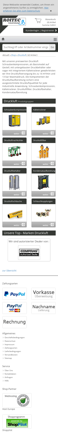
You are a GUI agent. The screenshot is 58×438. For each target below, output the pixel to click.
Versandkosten (11, 354)
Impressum (9, 344)
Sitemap (8, 358)
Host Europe (8, 409)
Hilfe (7, 380)
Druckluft (22, 55)
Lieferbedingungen (13, 351)
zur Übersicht (9, 270)
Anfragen (9, 377)
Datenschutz (10, 341)
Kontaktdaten (10, 374)
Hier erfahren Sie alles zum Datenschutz (26, 9)
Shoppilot (7, 430)
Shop (13, 55)
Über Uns (9, 370)
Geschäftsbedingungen (15, 337)
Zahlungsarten (11, 348)
